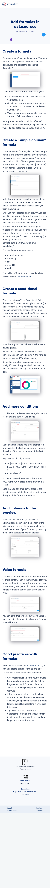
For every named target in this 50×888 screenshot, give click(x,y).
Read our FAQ (25, 858)
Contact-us (25, 869)
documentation (24, 295)
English (39, 883)
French (40, 885)
